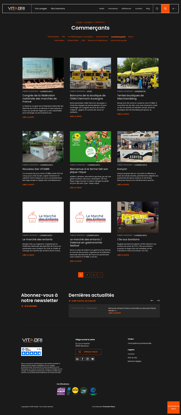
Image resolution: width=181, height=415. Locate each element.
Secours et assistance (98, 40)
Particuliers (59, 40)
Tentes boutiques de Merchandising (130, 97)
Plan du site (132, 358)
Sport (130, 36)
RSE (63, 36)
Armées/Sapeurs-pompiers (80, 36)
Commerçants (118, 36)
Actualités (88, 22)
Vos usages (41, 8)
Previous (152, 301)
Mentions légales (134, 361)
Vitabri (101, 8)
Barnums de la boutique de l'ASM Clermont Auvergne (88, 97)
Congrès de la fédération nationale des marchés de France (40, 98)
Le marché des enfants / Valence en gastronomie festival (86, 242)
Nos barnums (58, 8)
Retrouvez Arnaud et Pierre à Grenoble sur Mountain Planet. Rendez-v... (132, 309)
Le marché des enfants (37, 239)
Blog (148, 8)
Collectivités (72, 40)
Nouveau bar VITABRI (36, 169)
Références (126, 8)
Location (138, 8)
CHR (83, 40)
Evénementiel (102, 36)
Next (158, 301)
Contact (131, 354)
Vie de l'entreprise (118, 40)
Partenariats (53, 36)
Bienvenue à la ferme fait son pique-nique (89, 171)
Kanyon (122, 169)
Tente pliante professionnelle (139, 343)
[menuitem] (41, 8)
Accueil (79, 22)
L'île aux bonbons (128, 239)
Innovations (113, 8)
